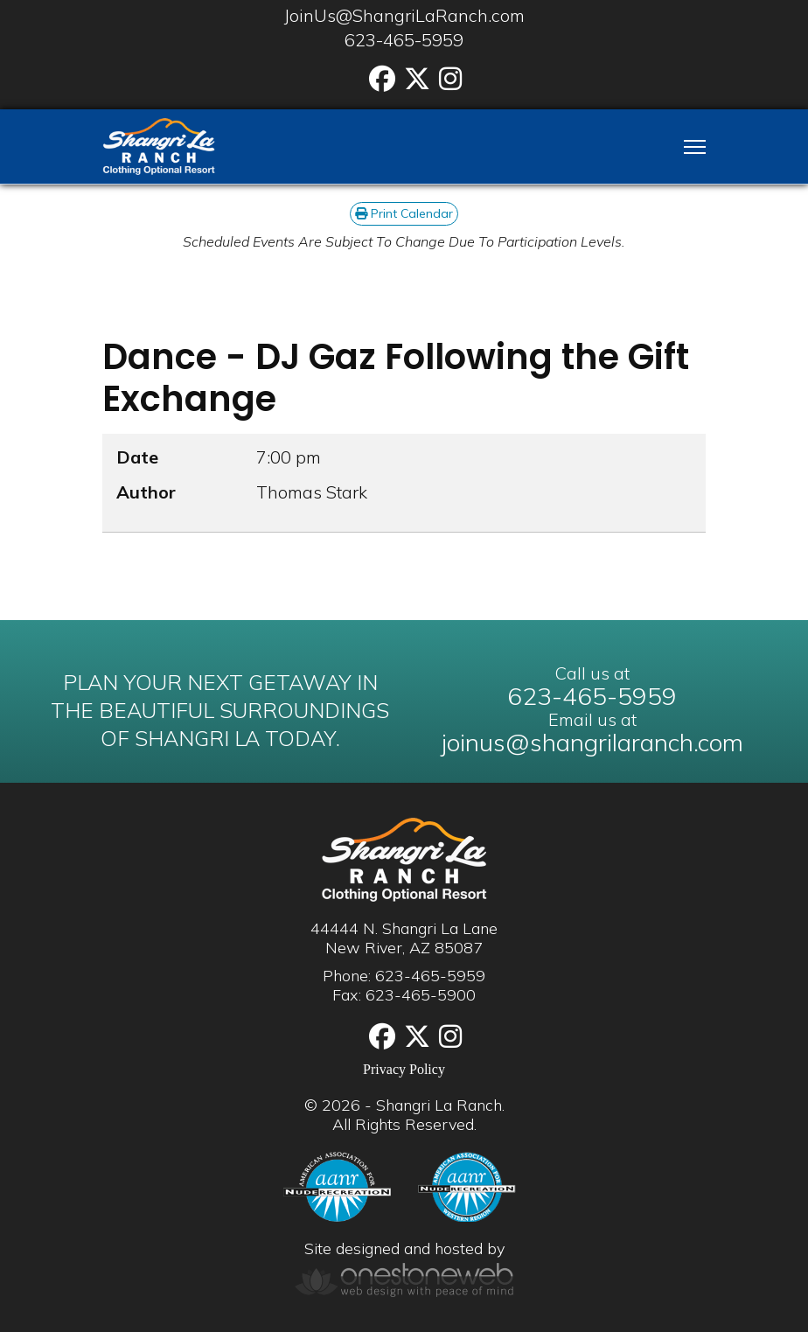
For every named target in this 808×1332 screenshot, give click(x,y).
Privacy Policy (404, 1069)
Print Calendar (404, 213)
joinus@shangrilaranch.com (592, 742)
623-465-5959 (404, 40)
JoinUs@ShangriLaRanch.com (404, 15)
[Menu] (695, 147)
